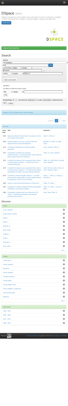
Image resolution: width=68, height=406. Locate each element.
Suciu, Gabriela (48, 147)
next (64, 120)
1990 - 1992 (7, 311)
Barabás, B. (47, 141)
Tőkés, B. (52, 136)
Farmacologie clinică (9, 284)
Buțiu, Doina (7, 230)
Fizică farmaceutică (9, 292)
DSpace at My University (11, 48)
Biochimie (6, 268)
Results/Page (7, 100)
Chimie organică (8, 264)
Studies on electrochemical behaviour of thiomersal (23, 183)
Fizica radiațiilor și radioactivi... (12, 288)
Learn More (6, 23)
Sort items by (23, 100)
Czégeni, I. (59, 175)
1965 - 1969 (7, 323)
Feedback (64, 336)
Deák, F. (45, 136)
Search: (5, 60)
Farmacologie (7, 280)
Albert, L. (46, 175)
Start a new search (10, 80)
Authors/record (58, 100)
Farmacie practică (8, 276)
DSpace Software (32, 336)
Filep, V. (56, 170)
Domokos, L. (47, 177)
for (4, 65)
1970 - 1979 (7, 319)
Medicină (6, 297)
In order (39, 100)
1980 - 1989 (7, 315)
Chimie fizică (7, 260)
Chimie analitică (8, 272)
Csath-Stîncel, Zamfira (57, 160)
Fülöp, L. (52, 183)
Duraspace (56, 336)
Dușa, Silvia (47, 192)
